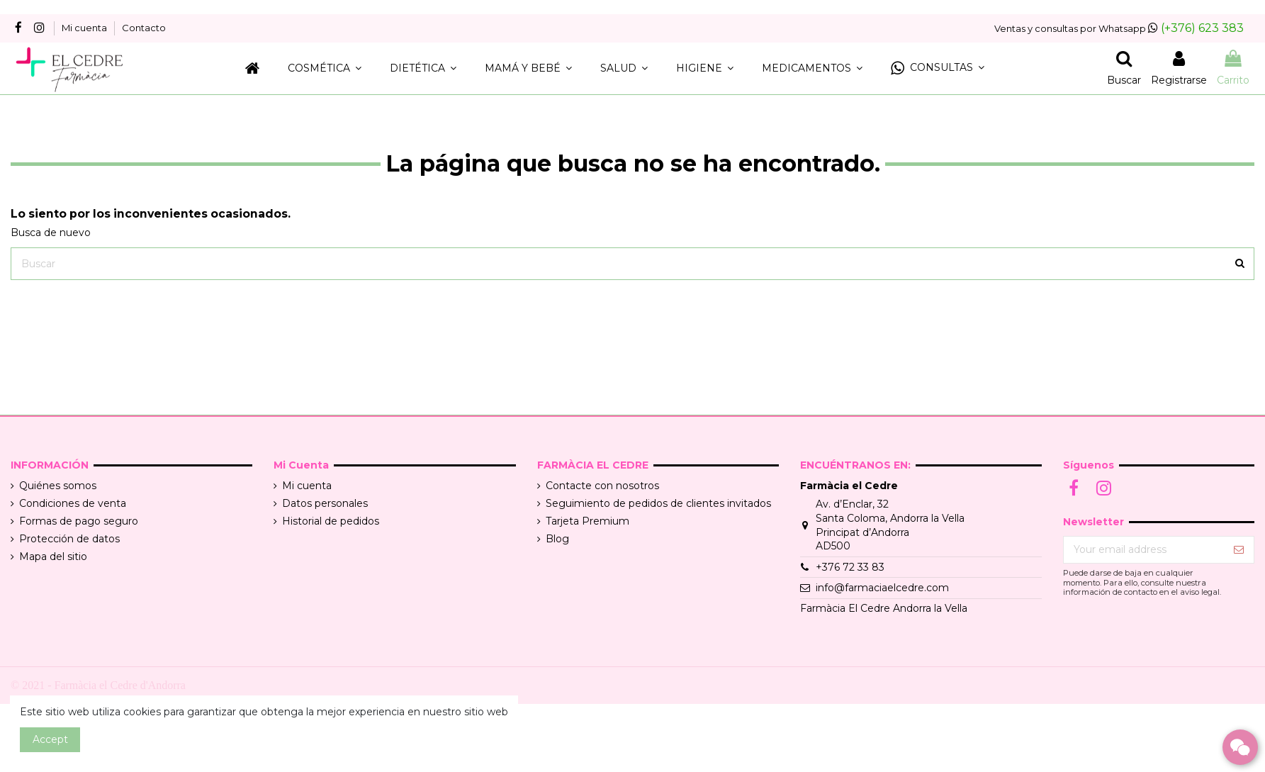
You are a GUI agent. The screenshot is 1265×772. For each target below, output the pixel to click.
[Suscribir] (1239, 550)
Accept (50, 739)
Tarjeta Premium (587, 521)
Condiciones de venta (72, 503)
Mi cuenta (85, 27)
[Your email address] (1144, 550)
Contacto (144, 27)
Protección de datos (69, 538)
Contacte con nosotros (602, 485)
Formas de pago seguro (78, 521)
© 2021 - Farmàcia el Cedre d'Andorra (98, 685)
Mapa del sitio (53, 556)
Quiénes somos (57, 485)
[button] (938, 68)
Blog (557, 538)
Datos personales (325, 503)
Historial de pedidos (330, 521)
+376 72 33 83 (850, 567)
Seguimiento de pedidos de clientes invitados (658, 503)
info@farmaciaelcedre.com (882, 587)
